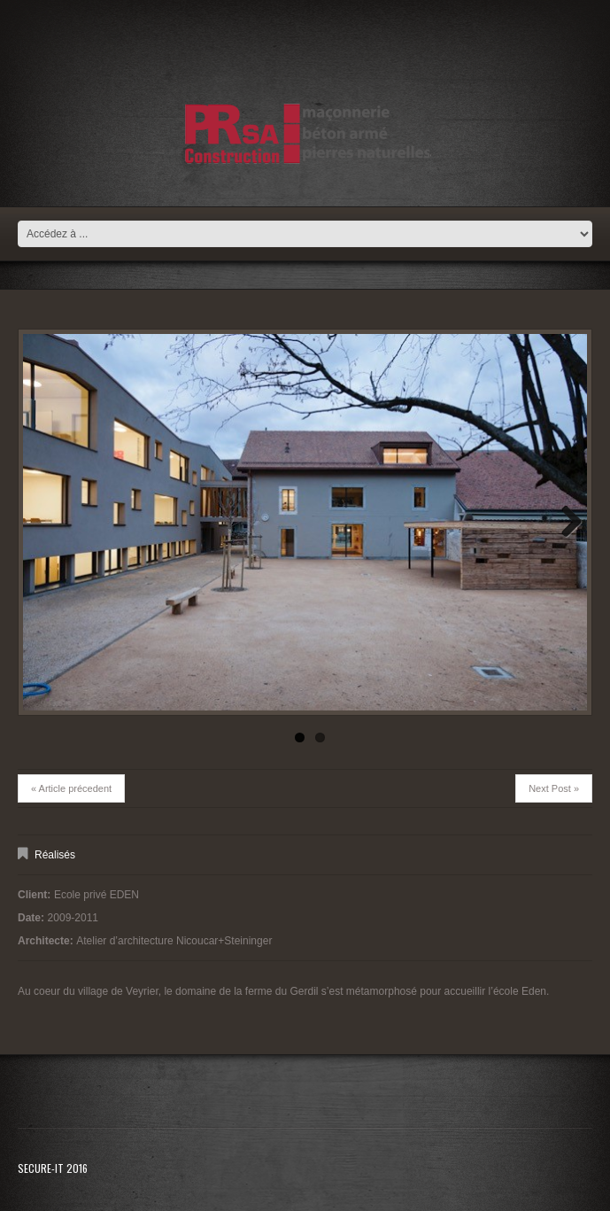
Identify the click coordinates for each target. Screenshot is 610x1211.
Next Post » (554, 788)
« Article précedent (71, 788)
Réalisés (55, 855)
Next (565, 522)
